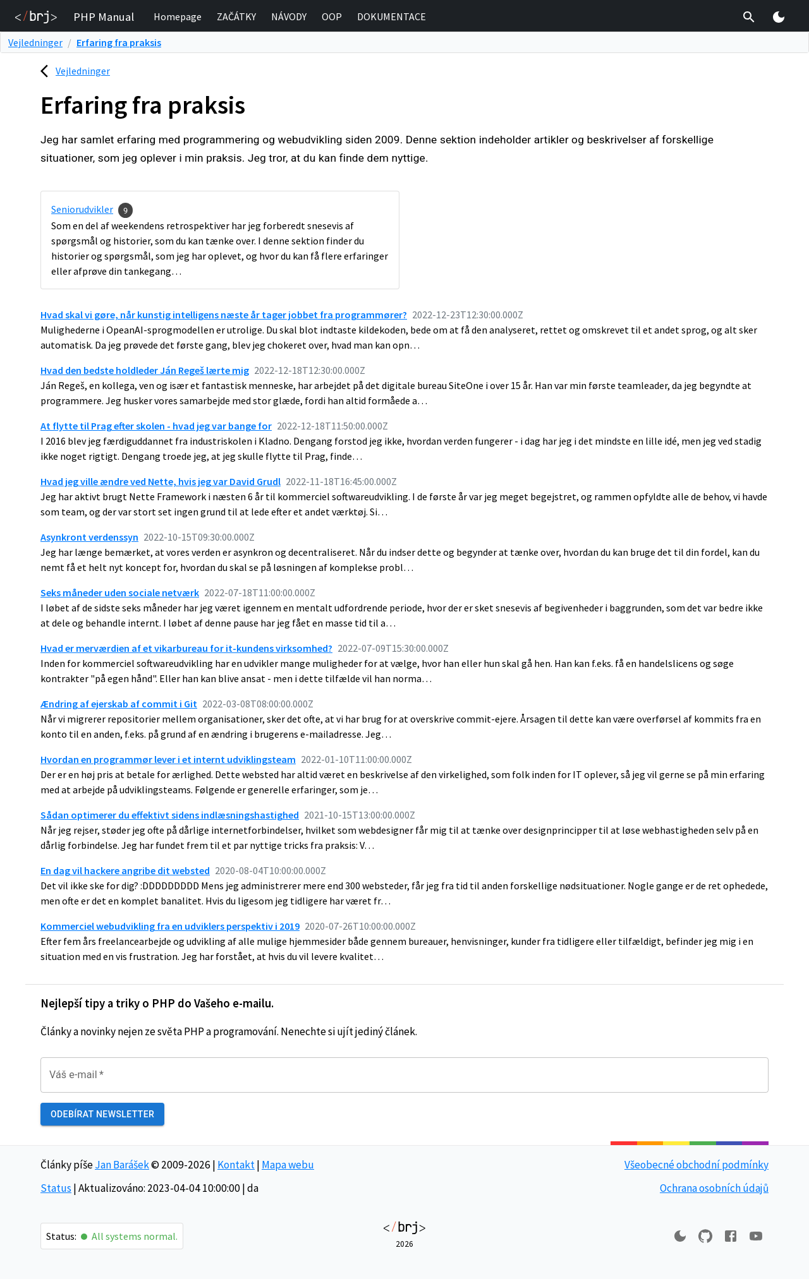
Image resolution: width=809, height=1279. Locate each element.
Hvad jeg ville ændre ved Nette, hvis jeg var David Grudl (160, 481)
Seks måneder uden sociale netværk (119, 592)
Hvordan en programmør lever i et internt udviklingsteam (168, 759)
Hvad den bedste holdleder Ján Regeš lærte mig (144, 370)
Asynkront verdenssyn (89, 537)
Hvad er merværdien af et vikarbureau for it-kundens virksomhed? (186, 648)
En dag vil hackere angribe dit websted (125, 870)
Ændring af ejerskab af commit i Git (118, 703)
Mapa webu (288, 1165)
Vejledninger (35, 42)
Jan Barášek (122, 1165)
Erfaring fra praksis (118, 42)
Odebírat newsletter (102, 1114)
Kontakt (236, 1165)
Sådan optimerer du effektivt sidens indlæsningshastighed (169, 814)
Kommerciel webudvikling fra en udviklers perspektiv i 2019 (170, 926)
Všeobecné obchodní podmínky (696, 1165)
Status (55, 1188)
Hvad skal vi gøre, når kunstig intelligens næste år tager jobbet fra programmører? (223, 314)
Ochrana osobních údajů (714, 1188)
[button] (177, 17)
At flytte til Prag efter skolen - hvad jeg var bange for (156, 425)
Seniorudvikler (82, 209)
